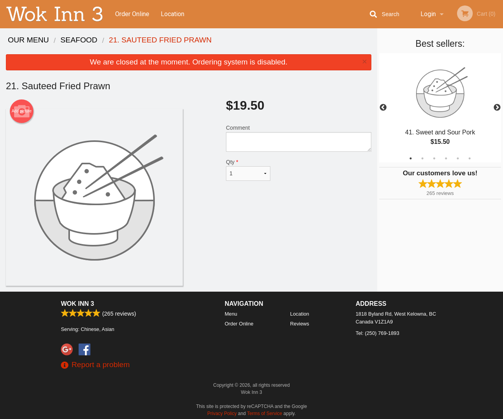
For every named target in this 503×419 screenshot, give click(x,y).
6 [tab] (470, 158)
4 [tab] (446, 158)
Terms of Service (264, 413)
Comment (298, 138)
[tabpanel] (440, 107)
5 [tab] (458, 158)
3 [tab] (434, 158)
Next (497, 108)
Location (172, 14)
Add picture (22, 111)
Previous (383, 108)
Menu (231, 314)
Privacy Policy (222, 413)
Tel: (377, 333)
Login (428, 14)
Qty (248, 170)
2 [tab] (422, 158)
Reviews (299, 324)
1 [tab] (411, 158)
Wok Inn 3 (77, 303)
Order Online (132, 14)
